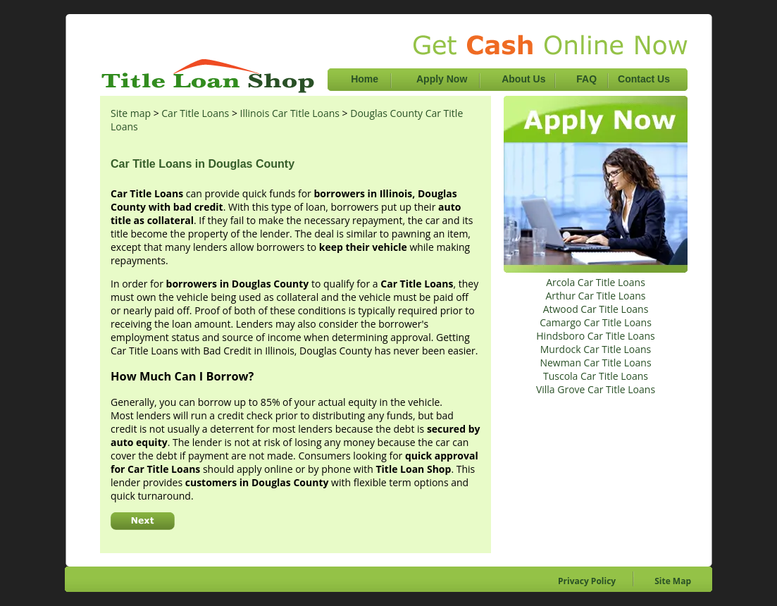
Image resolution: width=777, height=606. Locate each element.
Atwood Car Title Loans (596, 309)
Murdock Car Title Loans (596, 349)
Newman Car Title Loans (595, 362)
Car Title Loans (195, 113)
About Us (525, 79)
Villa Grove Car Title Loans (595, 389)
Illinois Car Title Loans (290, 113)
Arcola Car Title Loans (595, 282)
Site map (131, 113)
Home (364, 79)
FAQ (586, 79)
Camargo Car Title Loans (596, 322)
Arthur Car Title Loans (595, 295)
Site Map (672, 581)
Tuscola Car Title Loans (595, 376)
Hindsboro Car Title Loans (595, 335)
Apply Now (443, 79)
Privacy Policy (587, 581)
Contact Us (644, 79)
